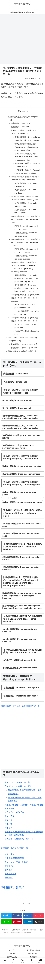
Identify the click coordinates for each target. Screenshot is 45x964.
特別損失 (8, 828)
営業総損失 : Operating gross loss (24, 348)
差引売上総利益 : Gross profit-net (27, 137)
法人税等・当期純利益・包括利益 (19, 839)
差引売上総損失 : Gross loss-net (27, 140)
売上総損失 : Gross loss (20, 127)
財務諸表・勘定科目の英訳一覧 (14, 848)
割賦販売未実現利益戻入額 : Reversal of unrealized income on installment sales (26, 157)
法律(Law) (11, 954)
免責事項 (33, 957)
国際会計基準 (10, 874)
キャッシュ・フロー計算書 (16, 862)
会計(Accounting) (33, 950)
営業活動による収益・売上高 (17, 782)
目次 (19, 111)
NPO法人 (9, 878)
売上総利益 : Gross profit (20, 123)
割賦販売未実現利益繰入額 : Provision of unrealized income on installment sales (26, 147)
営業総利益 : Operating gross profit (24, 344)
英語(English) (12, 957)
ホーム (11, 950)
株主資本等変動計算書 (14, 858)
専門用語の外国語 (12, 887)
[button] (40, 499)
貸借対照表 (9, 854)
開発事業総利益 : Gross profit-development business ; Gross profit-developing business (26, 278)
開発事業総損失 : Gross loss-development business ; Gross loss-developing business (26, 288)
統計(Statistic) (33, 954)
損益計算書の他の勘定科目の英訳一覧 (22, 351)
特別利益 (8, 824)
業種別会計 (9, 866)
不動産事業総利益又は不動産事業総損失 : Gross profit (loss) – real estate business (25, 242)
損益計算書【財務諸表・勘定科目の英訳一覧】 (21, 706)
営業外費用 (9, 820)
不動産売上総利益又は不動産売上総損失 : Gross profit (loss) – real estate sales (25, 219)
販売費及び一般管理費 (14, 812)
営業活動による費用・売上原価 (18, 786)
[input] (22, 498)
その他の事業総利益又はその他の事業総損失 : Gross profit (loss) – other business (25, 298)
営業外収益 (9, 816)
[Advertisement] (22, 40)
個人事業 (8, 870)
